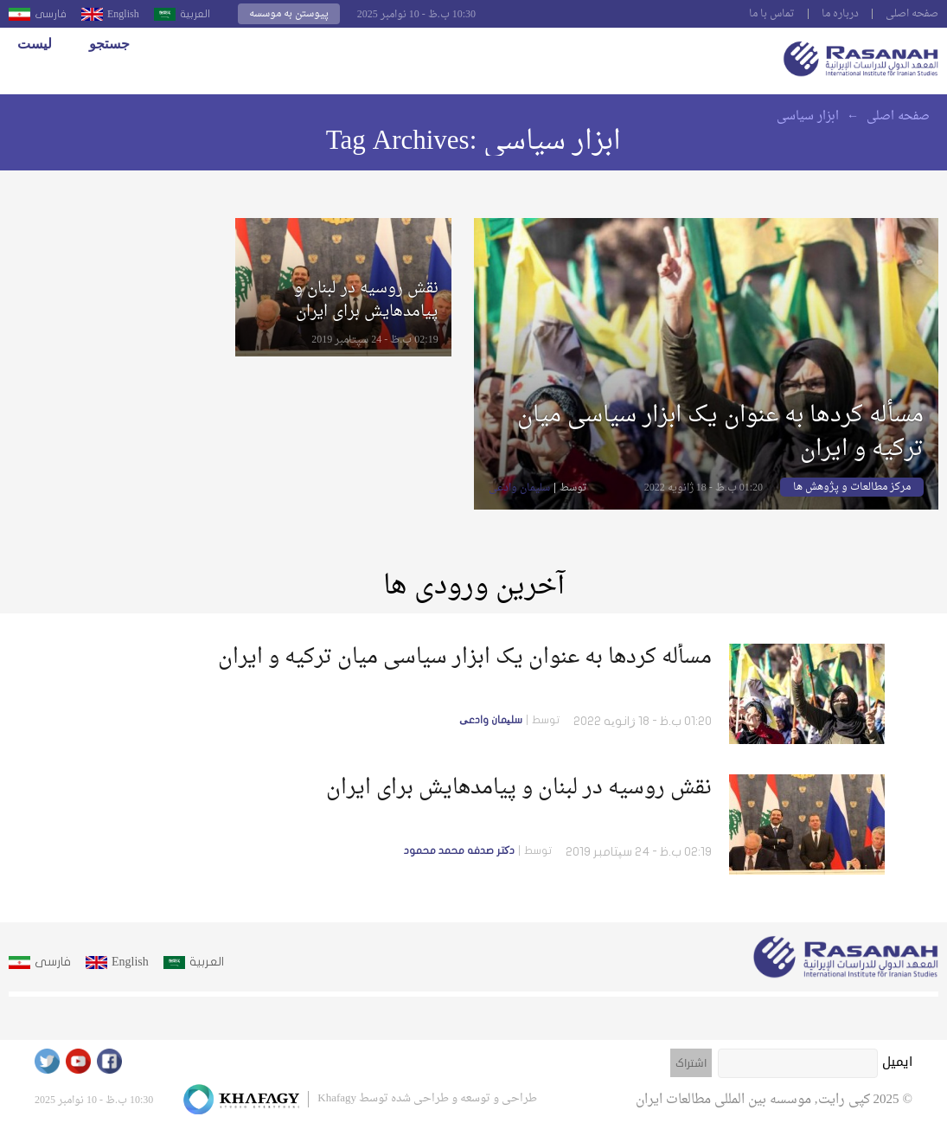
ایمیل (897, 1061)
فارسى (51, 14)
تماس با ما (772, 14)
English (123, 14)
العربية (195, 14)
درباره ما (840, 14)
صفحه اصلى (912, 14)
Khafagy (336, 1098)
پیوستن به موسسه (289, 13)
